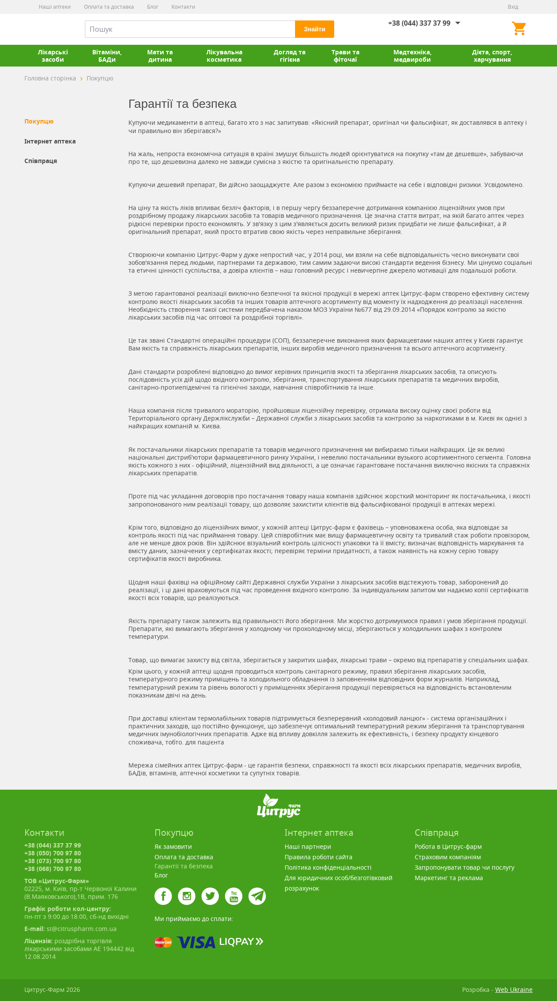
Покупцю (39, 121)
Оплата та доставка (109, 6)
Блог (152, 6)
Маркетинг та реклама (449, 878)
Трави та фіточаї (345, 55)
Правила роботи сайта (318, 857)
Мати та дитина (160, 55)
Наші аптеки (55, 6)
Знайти (314, 29)
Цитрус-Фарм (44, 29)
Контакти (183, 6)
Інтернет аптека (50, 141)
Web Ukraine (514, 989)
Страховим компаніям (448, 857)
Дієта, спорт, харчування (492, 55)
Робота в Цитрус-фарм (448, 846)
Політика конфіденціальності (328, 867)
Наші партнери (308, 846)
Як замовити (173, 846)
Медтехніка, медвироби (412, 55)
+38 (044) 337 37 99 (419, 23)
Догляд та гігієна (289, 55)
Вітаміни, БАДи (107, 55)
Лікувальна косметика (224, 55)
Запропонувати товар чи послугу (464, 867)
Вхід (513, 6)
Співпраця (40, 161)
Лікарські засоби (53, 55)
